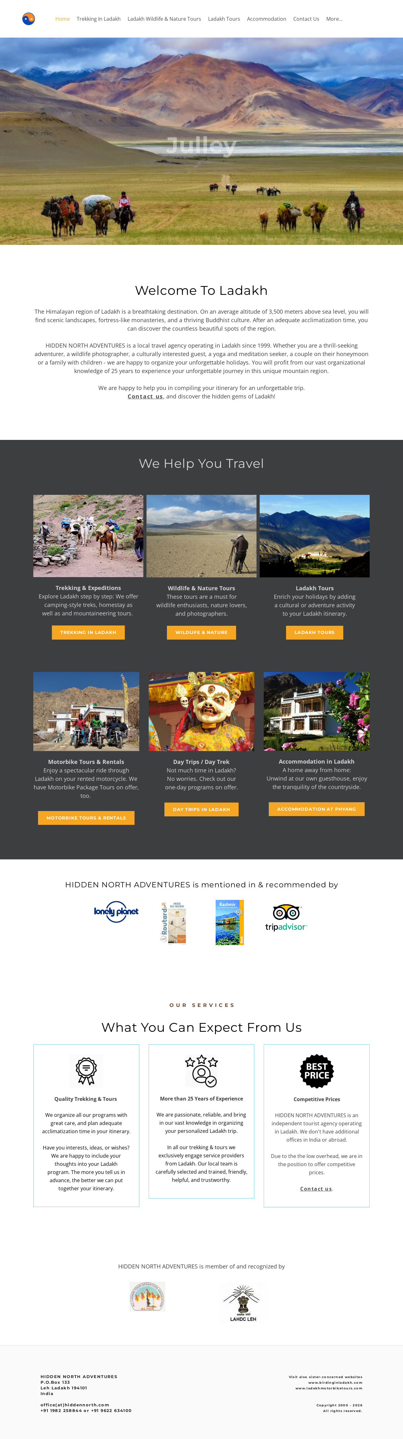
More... (334, 18)
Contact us (145, 396)
